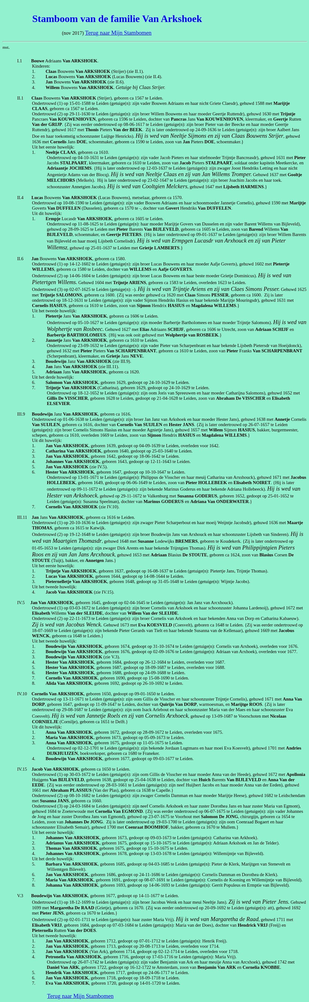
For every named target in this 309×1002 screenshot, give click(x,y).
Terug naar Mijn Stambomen (118, 32)
